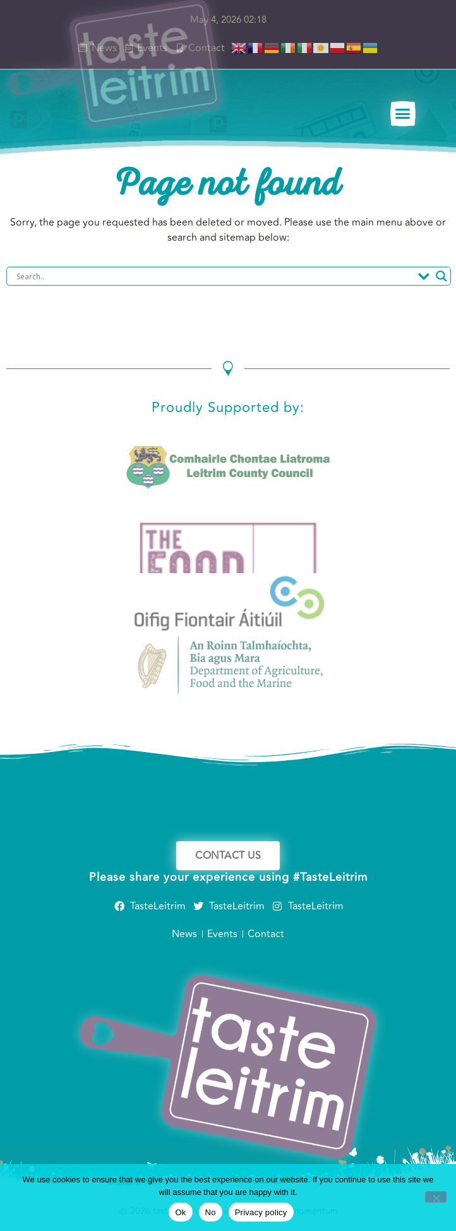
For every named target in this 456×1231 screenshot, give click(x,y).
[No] (436, 1197)
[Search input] (214, 276)
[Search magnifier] (441, 276)
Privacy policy (261, 1212)
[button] (403, 114)
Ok (180, 1212)
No (210, 1212)
